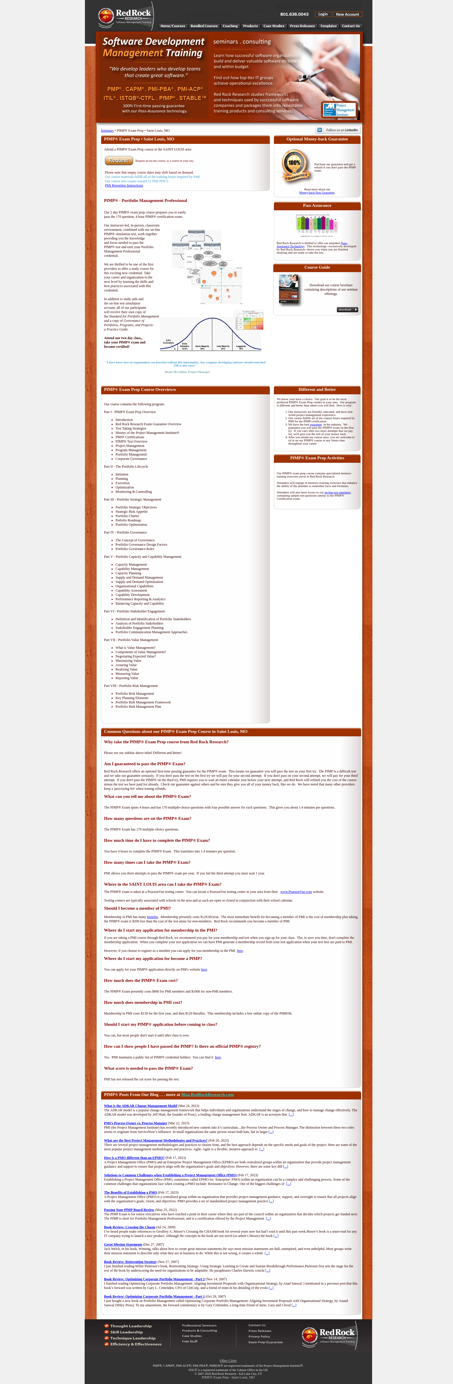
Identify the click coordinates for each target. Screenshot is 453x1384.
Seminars (107, 131)
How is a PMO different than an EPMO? (134, 1158)
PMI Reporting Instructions (124, 185)
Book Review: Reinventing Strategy (130, 1262)
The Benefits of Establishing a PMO (130, 1192)
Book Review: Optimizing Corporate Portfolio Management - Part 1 (154, 1296)
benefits (152, 917)
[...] (291, 1114)
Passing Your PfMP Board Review (129, 1210)
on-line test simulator (337, 492)
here (240, 951)
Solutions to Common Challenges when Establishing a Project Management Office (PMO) (170, 1175)
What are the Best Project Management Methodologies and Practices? (155, 1140)
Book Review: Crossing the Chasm (129, 1227)
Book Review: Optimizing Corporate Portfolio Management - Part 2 (154, 1279)
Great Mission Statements (123, 1244)
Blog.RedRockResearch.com (207, 1094)
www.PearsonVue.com (296, 892)
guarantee (316, 424)
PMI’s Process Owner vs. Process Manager (135, 1123)
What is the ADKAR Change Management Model (140, 1106)
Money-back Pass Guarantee (317, 192)
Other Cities (228, 1361)
